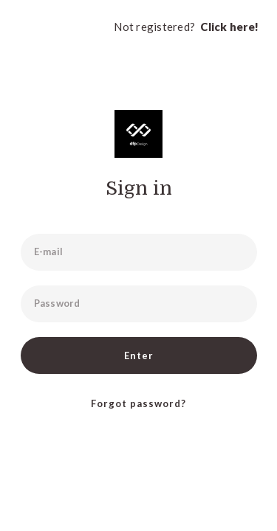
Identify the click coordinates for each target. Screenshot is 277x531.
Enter (139, 355)
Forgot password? (138, 403)
